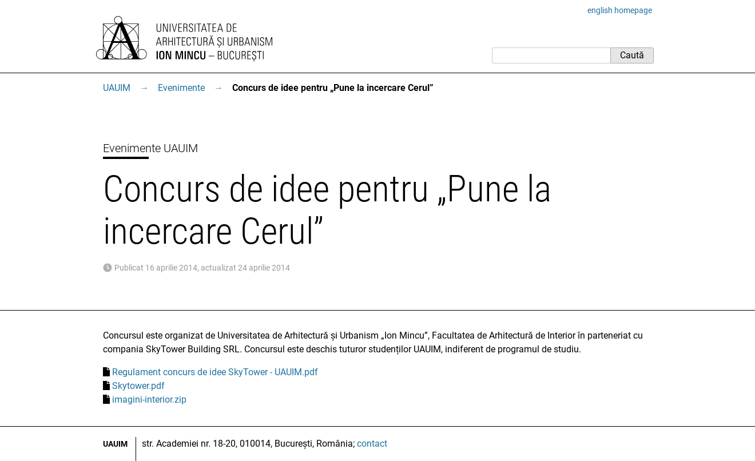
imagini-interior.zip (149, 399)
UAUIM (116, 87)
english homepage (619, 10)
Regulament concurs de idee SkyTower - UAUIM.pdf (215, 372)
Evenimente (181, 87)
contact (372, 443)
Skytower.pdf (138, 385)
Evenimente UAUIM (150, 148)
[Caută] (551, 55)
